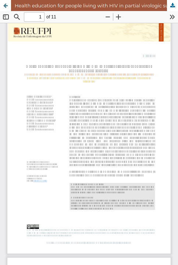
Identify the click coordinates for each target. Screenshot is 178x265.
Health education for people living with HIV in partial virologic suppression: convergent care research (96, 5)
